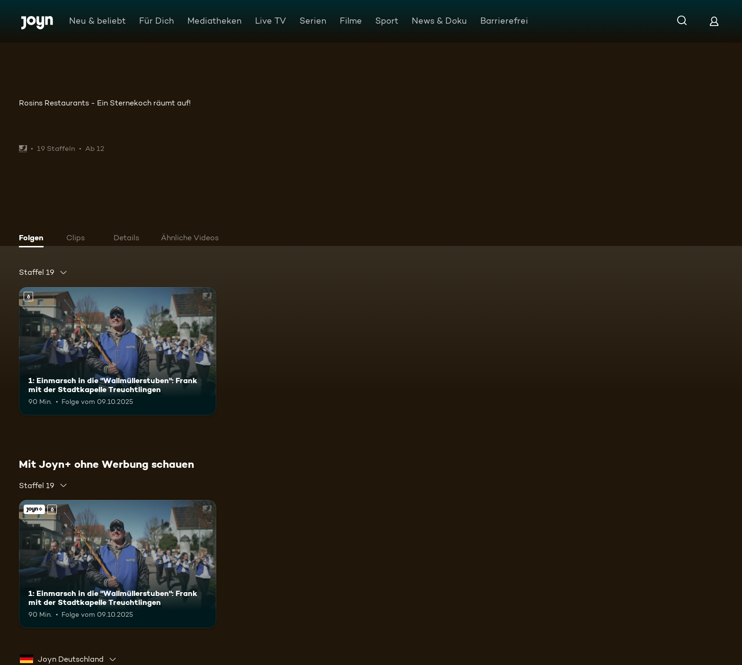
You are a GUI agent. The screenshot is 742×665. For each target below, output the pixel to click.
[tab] (33, 238)
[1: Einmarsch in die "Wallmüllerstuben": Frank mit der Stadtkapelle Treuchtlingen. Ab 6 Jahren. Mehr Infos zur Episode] (117, 351)
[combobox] (43, 272)
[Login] (714, 21)
